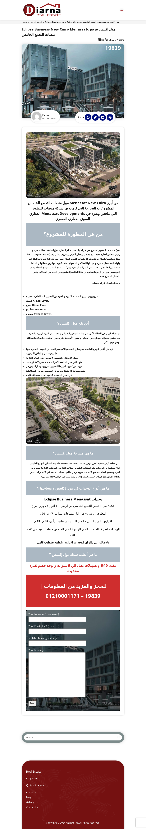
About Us (31, 792)
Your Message (57, 673)
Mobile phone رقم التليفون (57, 641)
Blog (28, 797)
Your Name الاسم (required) (57, 617)
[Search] (118, 737)
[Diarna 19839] (42, 10)
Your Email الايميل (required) (57, 629)
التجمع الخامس (36, 22)
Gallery (30, 802)
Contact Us (32, 807)
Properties (32, 778)
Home (24, 22)
